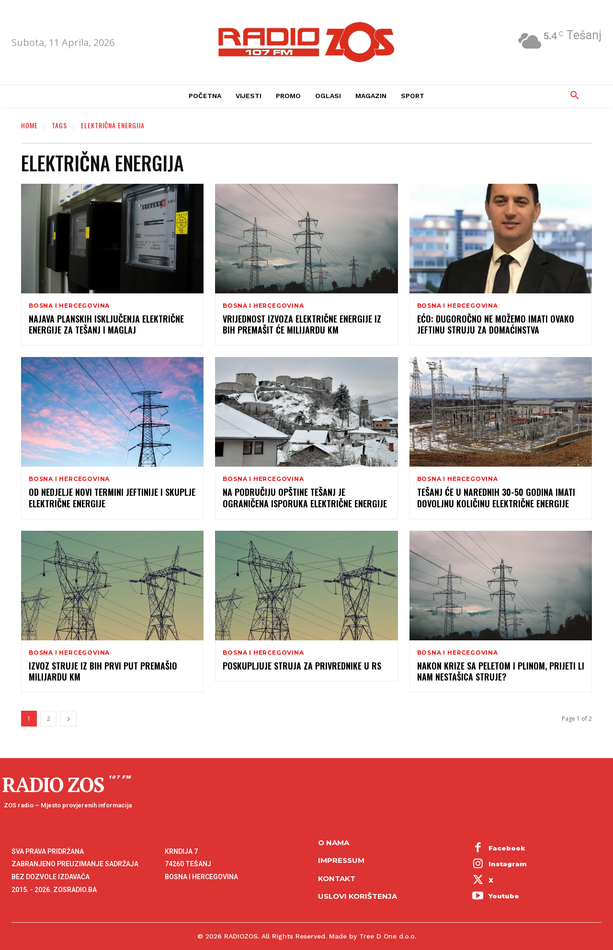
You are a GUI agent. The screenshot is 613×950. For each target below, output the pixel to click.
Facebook (506, 848)
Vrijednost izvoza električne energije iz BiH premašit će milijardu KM (302, 324)
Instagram (507, 864)
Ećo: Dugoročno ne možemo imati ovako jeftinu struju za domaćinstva (495, 324)
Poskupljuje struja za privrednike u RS (302, 665)
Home (29, 125)
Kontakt (336, 878)
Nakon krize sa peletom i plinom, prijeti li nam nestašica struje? (500, 671)
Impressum (341, 860)
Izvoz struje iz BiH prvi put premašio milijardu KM (103, 671)
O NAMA (333, 842)
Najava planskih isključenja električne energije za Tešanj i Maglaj (106, 324)
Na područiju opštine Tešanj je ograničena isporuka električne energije (305, 497)
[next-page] (68, 718)
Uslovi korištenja (357, 896)
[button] (574, 95)
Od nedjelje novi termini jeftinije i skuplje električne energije (112, 497)
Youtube (503, 896)
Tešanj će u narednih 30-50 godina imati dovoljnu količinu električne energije (496, 497)
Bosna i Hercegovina (69, 306)
